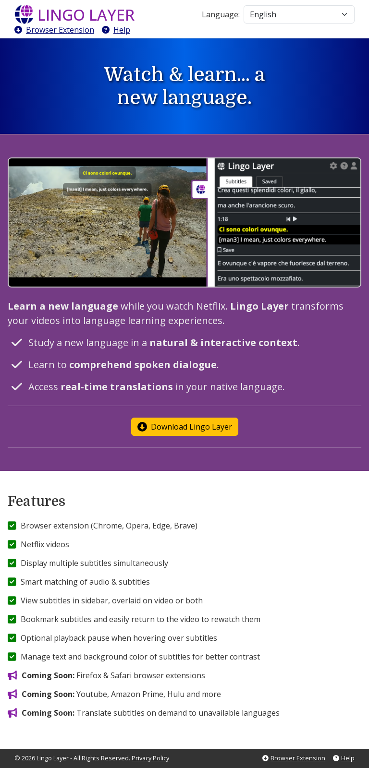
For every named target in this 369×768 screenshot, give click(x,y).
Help (116, 29)
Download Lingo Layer (184, 426)
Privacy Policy (150, 758)
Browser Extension (54, 29)
